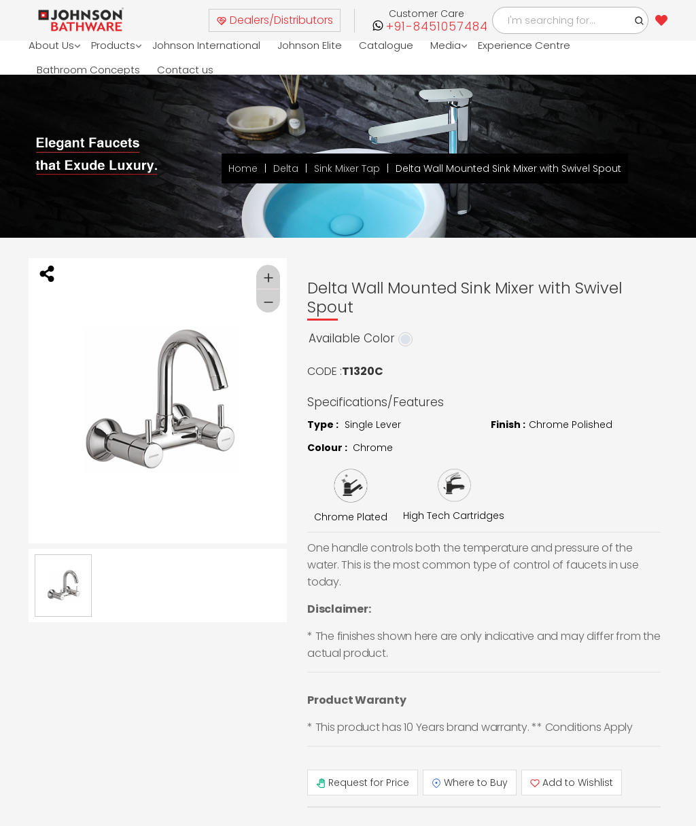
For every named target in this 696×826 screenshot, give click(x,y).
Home (243, 168)
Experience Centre (524, 45)
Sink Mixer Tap (347, 168)
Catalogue (386, 45)
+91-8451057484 (437, 27)
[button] (639, 20)
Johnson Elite (309, 45)
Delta (285, 168)
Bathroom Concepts (88, 69)
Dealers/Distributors (274, 20)
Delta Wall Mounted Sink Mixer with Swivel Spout (508, 168)
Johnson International (206, 45)
